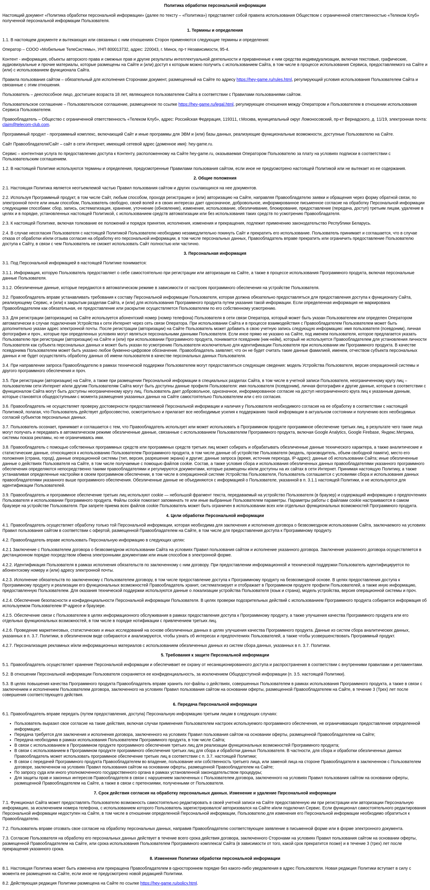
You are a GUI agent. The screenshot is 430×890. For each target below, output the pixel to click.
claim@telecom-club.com (25, 124)
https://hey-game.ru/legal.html (205, 104)
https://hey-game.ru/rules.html (264, 79)
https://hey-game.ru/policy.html (168, 883)
